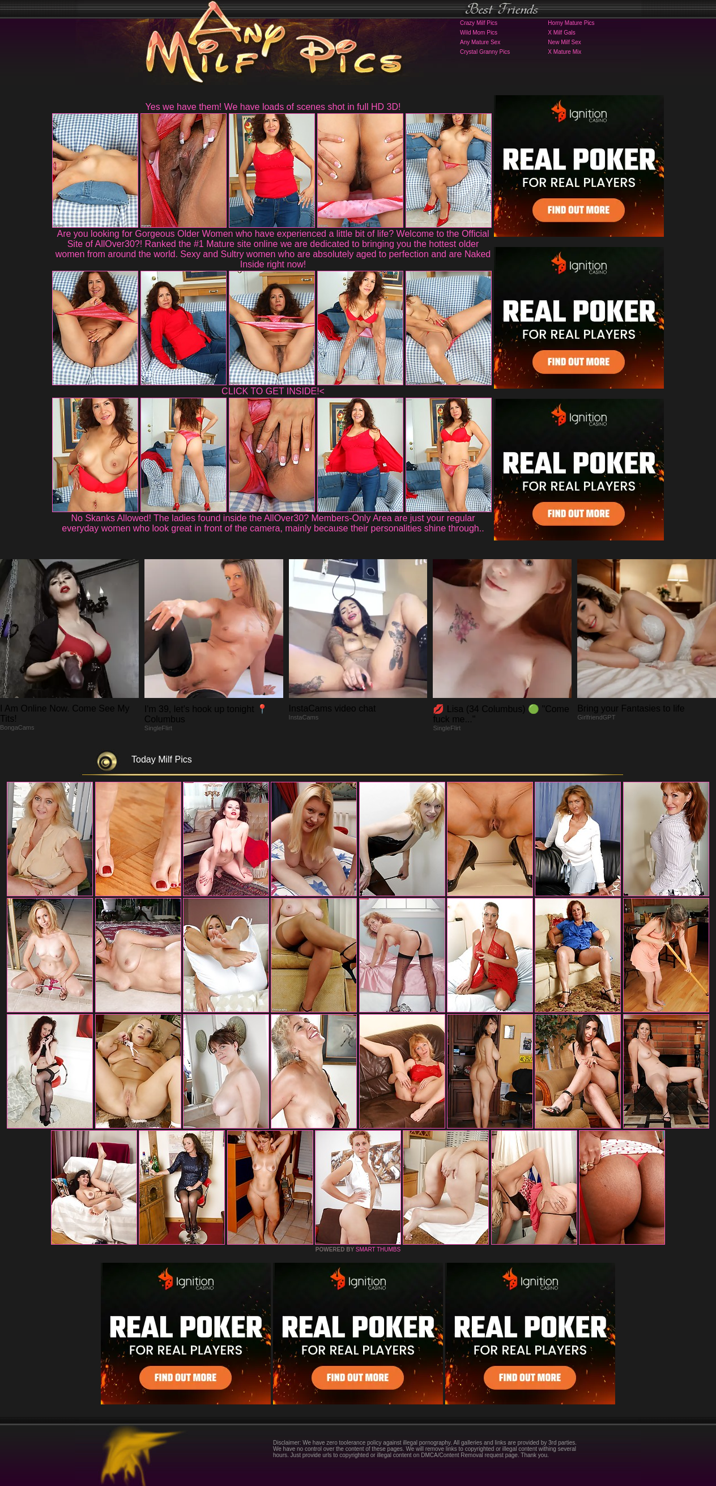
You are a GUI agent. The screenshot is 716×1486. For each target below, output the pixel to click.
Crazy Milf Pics (478, 23)
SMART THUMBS (378, 1249)
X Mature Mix (564, 52)
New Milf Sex (564, 42)
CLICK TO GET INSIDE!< (273, 391)
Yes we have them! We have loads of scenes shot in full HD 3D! (273, 107)
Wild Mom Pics (478, 32)
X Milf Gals (561, 32)
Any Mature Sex (480, 42)
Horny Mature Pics (571, 23)
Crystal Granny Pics (485, 52)
